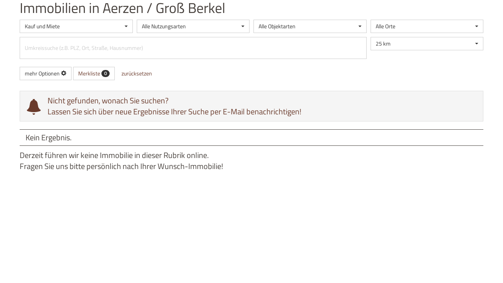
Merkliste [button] (94, 73)
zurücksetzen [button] (136, 73)
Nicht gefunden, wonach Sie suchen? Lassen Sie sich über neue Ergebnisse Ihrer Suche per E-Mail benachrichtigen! (174, 106)
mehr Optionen (45, 73)
